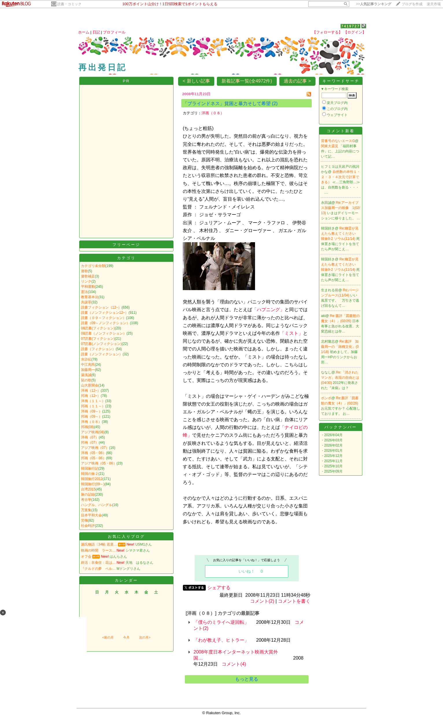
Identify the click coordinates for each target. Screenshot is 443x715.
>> (373, 4)
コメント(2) (262, 601)
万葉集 (86, 510)
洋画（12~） (91, 391)
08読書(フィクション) (98, 328)
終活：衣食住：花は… (98, 563)
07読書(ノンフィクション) (101, 344)
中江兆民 (88, 365)
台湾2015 (88, 489)
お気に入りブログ (126, 536)
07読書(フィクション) (98, 339)
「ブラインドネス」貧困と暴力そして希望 (227, 103)
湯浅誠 (86, 375)
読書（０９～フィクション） (103, 318)
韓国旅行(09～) (92, 484)
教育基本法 (89, 297)
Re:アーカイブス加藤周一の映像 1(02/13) (340, 208)
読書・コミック (69, 4)
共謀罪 (86, 302)
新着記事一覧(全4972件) (246, 81)
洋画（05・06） (93, 453)
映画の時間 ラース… (98, 550)
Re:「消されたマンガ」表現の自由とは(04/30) (340, 377)
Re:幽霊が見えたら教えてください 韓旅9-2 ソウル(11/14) (340, 233)
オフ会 (86, 557)
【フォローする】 (327, 32)
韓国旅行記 (89, 468)
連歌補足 (88, 276)
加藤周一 (88, 370)
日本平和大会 (91, 515)
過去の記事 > (297, 81)
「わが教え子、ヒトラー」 (221, 640)
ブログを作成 (412, 4)
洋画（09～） (91, 411)
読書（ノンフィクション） (102, 354)
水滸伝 (86, 359)
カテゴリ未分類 (93, 266)
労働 (84, 520)
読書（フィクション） (98, 349)
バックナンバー (340, 427)
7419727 (350, 26)
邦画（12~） (91, 396)
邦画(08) (87, 427)
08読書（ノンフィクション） (103, 333)
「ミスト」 (291, 333)
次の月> (144, 637)
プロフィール (114, 32)
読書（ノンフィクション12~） (104, 313)
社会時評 (88, 526)
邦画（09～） (91, 417)
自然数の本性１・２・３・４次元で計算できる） (340, 177)
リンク (86, 281)
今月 (126, 637)
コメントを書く (294, 601)
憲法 (84, 292)
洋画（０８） (91, 422)
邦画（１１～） (93, 406)
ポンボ (326, 398)
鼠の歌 (86, 380)
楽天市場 (434, 4)
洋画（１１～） (93, 401)
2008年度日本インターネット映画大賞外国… (235, 654)
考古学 (86, 500)
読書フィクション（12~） (101, 307)
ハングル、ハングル (96, 505)
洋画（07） (90, 437)
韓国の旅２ (89, 474)
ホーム (83, 32)
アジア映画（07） (95, 448)
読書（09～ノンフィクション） (105, 323)
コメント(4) (234, 664)
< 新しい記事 (196, 81)
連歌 (84, 271)
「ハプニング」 (268, 309)
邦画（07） (90, 442)
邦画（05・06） (93, 458)
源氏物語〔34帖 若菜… (99, 544)
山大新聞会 (89, 385)
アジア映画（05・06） (99, 463)
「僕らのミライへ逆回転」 (221, 622)
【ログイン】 (355, 32)
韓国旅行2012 (92, 479)
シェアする (218, 587)
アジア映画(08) (92, 432)
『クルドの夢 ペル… (98, 569)
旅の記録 (88, 494)
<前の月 (107, 637)
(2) (275, 103)
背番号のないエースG (338, 141)
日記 (96, 32)
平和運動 (88, 287)
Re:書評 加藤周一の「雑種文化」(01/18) (340, 346)
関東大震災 (330, 146)
